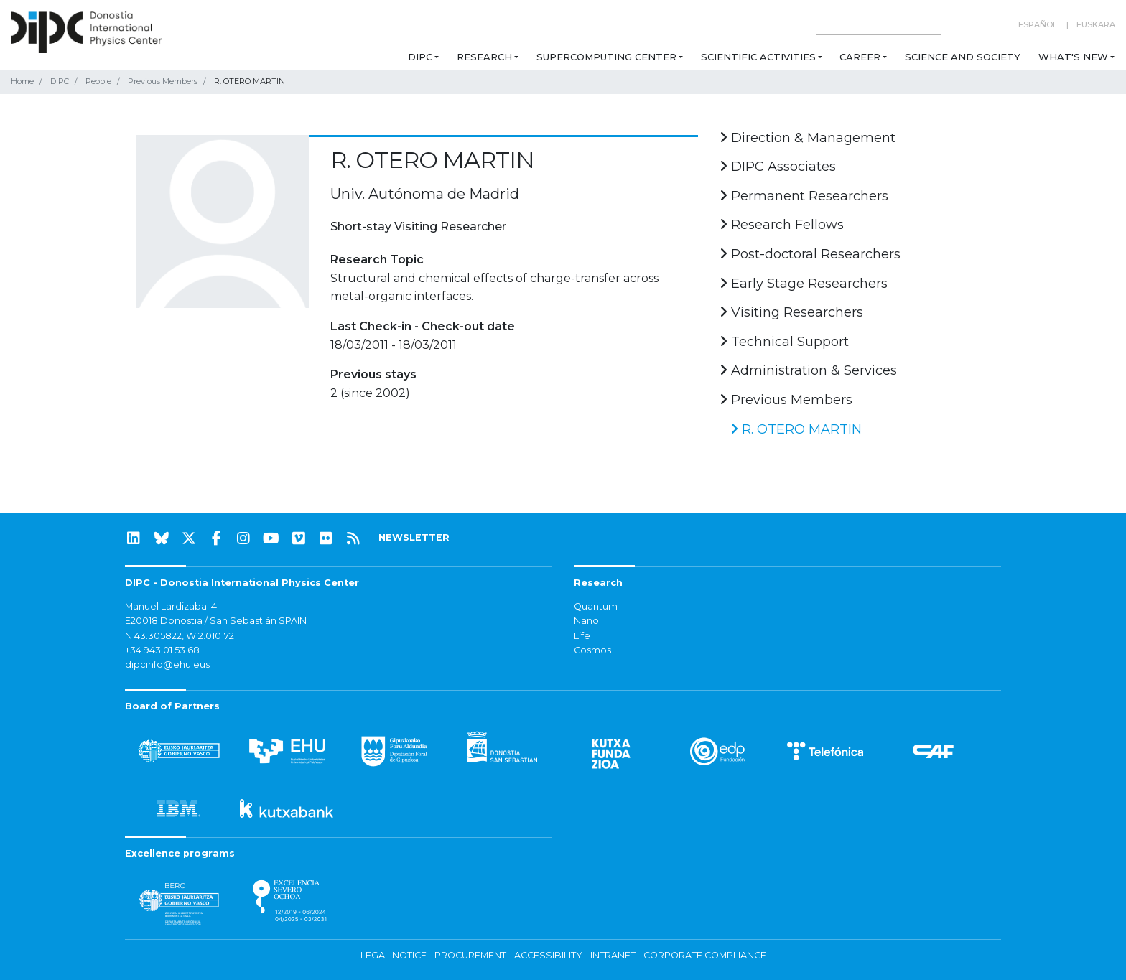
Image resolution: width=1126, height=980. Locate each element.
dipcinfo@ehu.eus (167, 664)
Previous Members (162, 81)
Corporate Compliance (704, 955)
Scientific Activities (758, 56)
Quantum (596, 606)
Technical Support (784, 342)
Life (582, 635)
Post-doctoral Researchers (810, 254)
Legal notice (393, 955)
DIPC (420, 56)
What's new (1073, 56)
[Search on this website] (878, 24)
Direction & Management (807, 138)
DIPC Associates (778, 166)
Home (22, 81)
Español (1037, 24)
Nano (586, 620)
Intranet (613, 955)
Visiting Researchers (791, 312)
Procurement (470, 955)
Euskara (1095, 24)
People (98, 81)
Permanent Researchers (804, 196)
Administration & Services (808, 370)
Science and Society (962, 56)
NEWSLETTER (414, 537)
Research (484, 56)
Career (859, 56)
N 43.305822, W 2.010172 (179, 635)
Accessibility (548, 955)
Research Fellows (782, 225)
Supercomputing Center (606, 56)
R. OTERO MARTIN (796, 429)
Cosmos (592, 650)
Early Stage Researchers (804, 283)
